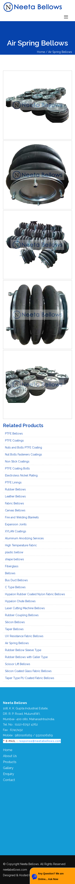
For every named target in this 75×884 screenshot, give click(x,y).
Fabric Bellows (14, 503)
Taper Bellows (14, 629)
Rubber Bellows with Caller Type (26, 657)
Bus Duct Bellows (16, 580)
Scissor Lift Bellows (17, 664)
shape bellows (14, 559)
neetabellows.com (15, 869)
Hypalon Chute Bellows (20, 601)
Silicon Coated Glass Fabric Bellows (28, 671)
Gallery (8, 768)
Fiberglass (11, 566)
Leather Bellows (15, 496)
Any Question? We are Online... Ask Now (51, 876)
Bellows (10, 573)
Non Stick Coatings (17, 461)
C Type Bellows (15, 587)
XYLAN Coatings (15, 531)
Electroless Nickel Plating (21, 475)
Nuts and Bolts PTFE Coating (23, 447)
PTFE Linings (13, 482)
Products (9, 762)
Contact (9, 780)
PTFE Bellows (14, 433)
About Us (10, 756)
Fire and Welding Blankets (22, 517)
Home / (42, 51)
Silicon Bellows (15, 622)
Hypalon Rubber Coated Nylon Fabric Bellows (35, 594)
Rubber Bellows (15, 489)
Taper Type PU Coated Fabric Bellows (29, 678)
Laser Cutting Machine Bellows (25, 608)
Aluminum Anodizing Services (24, 538)
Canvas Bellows (15, 510)
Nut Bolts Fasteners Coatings (23, 454)
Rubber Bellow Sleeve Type (23, 650)
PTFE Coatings (14, 440)
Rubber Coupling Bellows (22, 615)
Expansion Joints (16, 524)
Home (7, 750)
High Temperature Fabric (21, 545)
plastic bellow (14, 552)
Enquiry (8, 774)
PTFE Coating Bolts (17, 468)
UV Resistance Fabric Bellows (24, 636)
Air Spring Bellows (60, 51)
